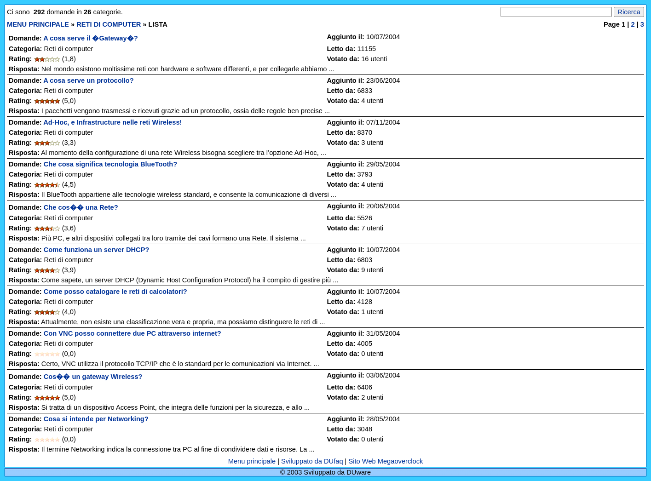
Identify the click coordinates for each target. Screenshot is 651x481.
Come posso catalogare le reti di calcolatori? (115, 291)
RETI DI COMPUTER (108, 24)
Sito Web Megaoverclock (385, 461)
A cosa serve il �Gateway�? (90, 38)
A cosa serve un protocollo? (88, 80)
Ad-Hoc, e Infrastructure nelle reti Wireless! (112, 122)
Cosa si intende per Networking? (96, 419)
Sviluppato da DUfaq (312, 461)
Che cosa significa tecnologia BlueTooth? (110, 164)
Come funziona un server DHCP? (97, 249)
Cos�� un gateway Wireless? (93, 376)
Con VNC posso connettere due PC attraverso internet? (132, 333)
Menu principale (252, 461)
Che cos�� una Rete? (81, 207)
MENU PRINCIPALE (38, 24)
